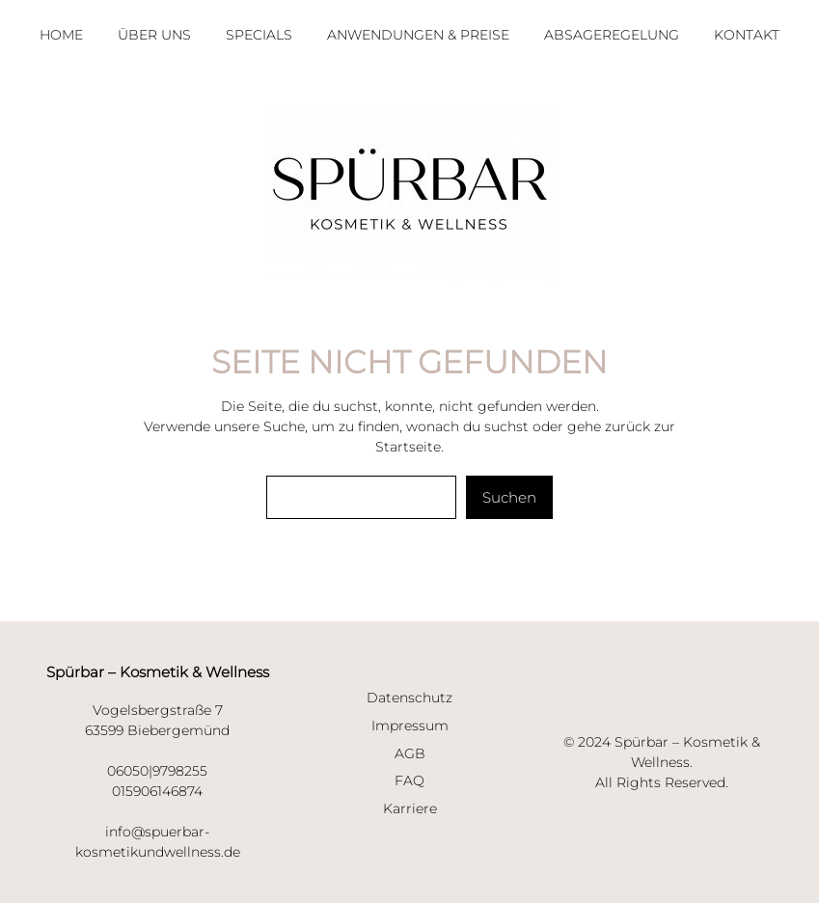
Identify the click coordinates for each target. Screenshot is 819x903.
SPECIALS (259, 34)
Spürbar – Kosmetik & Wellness (157, 672)
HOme (61, 34)
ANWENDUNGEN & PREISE (418, 34)
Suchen (509, 497)
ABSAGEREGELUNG (611, 34)
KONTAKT (746, 34)
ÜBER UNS (154, 34)
